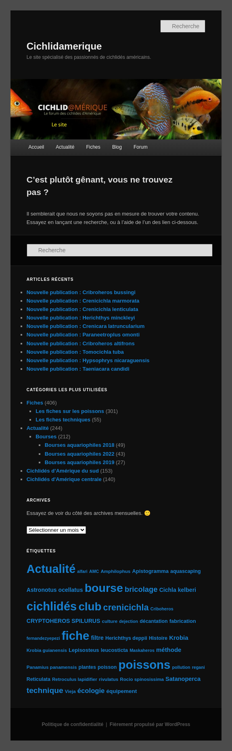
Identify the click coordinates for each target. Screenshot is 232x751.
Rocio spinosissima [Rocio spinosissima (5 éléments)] (142, 679)
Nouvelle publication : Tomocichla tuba (75, 352)
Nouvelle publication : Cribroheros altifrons (81, 343)
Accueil (36, 147)
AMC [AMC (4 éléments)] (94, 571)
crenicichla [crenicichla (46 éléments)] (126, 607)
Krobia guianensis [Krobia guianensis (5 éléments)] (47, 650)
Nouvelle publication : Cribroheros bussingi (81, 292)
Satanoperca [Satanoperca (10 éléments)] (183, 679)
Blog (117, 147)
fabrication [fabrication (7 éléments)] (182, 621)
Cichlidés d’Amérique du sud (63, 471)
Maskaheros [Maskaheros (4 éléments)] (142, 650)
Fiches (93, 147)
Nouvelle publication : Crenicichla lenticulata (82, 309)
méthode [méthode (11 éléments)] (168, 649)
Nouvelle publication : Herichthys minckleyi (81, 318)
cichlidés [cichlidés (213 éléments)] (52, 606)
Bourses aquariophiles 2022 (80, 454)
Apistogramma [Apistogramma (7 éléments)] (150, 571)
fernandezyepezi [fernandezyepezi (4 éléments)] (43, 638)
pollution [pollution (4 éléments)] (181, 667)
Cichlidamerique (64, 46)
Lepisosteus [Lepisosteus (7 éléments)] (84, 650)
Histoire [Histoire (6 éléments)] (158, 638)
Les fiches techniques (63, 420)
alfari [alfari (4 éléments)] (82, 571)
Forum (141, 147)
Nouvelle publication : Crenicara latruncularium (86, 326)
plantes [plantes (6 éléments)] (87, 667)
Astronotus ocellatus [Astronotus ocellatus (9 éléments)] (55, 590)
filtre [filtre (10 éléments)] (97, 638)
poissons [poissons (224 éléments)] (145, 664)
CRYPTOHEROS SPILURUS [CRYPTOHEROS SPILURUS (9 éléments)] (63, 621)
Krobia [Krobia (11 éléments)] (178, 637)
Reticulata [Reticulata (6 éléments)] (38, 679)
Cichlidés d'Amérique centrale (64, 479)
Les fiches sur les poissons (70, 411)
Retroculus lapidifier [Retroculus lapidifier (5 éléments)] (74, 679)
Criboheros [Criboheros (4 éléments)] (161, 608)
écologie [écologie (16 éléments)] (91, 691)
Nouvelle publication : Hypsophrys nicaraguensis (88, 360)
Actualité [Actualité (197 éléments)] (51, 568)
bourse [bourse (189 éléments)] (104, 587)
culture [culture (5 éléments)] (110, 621)
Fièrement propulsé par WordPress (150, 724)
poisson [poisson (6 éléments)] (107, 667)
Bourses (46, 437)
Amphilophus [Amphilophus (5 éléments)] (115, 571)
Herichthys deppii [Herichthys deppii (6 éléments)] (126, 638)
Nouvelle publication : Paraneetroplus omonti (83, 335)
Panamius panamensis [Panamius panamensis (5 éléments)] (52, 667)
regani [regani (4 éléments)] (198, 667)
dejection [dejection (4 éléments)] (128, 621)
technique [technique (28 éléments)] (45, 690)
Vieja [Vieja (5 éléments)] (70, 691)
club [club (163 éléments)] (89, 606)
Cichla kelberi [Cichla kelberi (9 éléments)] (177, 590)
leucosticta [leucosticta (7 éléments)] (114, 650)
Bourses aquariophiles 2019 (80, 462)
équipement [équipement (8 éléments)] (122, 691)
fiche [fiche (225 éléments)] (75, 635)
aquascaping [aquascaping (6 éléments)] (185, 571)
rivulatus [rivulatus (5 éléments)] (108, 679)
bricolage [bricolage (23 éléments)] (141, 589)
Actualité (65, 147)
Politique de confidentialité (73, 724)
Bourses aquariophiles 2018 (80, 445)
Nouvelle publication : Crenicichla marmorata (83, 301)
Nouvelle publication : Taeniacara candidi (78, 369)
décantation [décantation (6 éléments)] (153, 621)
